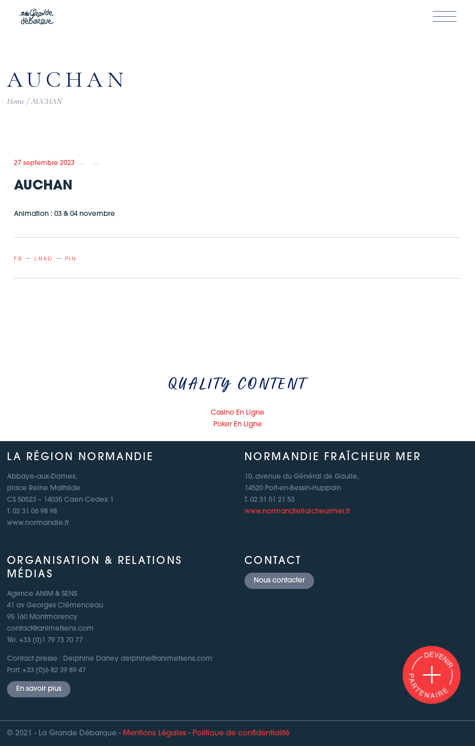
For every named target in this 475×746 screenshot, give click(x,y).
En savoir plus (38, 689)
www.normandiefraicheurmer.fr (297, 511)
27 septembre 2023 (44, 163)
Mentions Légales (154, 733)
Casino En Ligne (237, 413)
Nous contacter (279, 580)
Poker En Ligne (237, 424)
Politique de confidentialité (241, 733)
